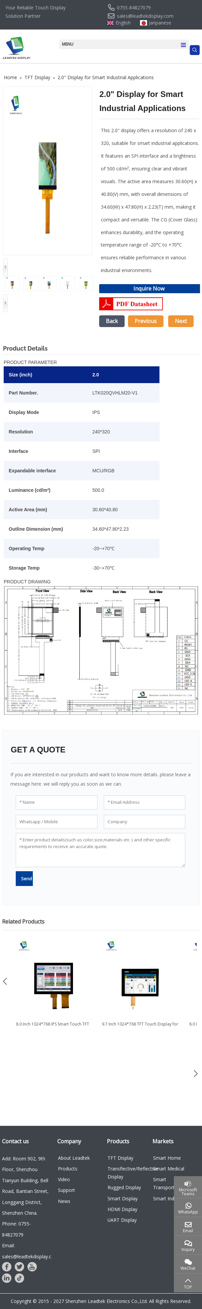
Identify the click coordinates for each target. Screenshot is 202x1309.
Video (64, 1179)
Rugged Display (124, 1187)
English (123, 22)
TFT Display (120, 1158)
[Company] (145, 822)
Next (181, 321)
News (64, 1201)
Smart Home (167, 1158)
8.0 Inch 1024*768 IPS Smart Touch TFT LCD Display (52, 1027)
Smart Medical (168, 1168)
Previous (146, 321)
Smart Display (123, 1198)
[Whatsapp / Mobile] (56, 822)
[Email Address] (145, 802)
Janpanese (160, 22)
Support (66, 1190)
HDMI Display (122, 1209)
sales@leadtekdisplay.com (145, 16)
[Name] (56, 802)
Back (112, 321)
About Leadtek (74, 1158)
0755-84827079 (134, 7)
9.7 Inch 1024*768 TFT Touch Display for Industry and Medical (140, 1027)
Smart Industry (169, 1198)
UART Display (122, 1220)
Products (67, 1168)
